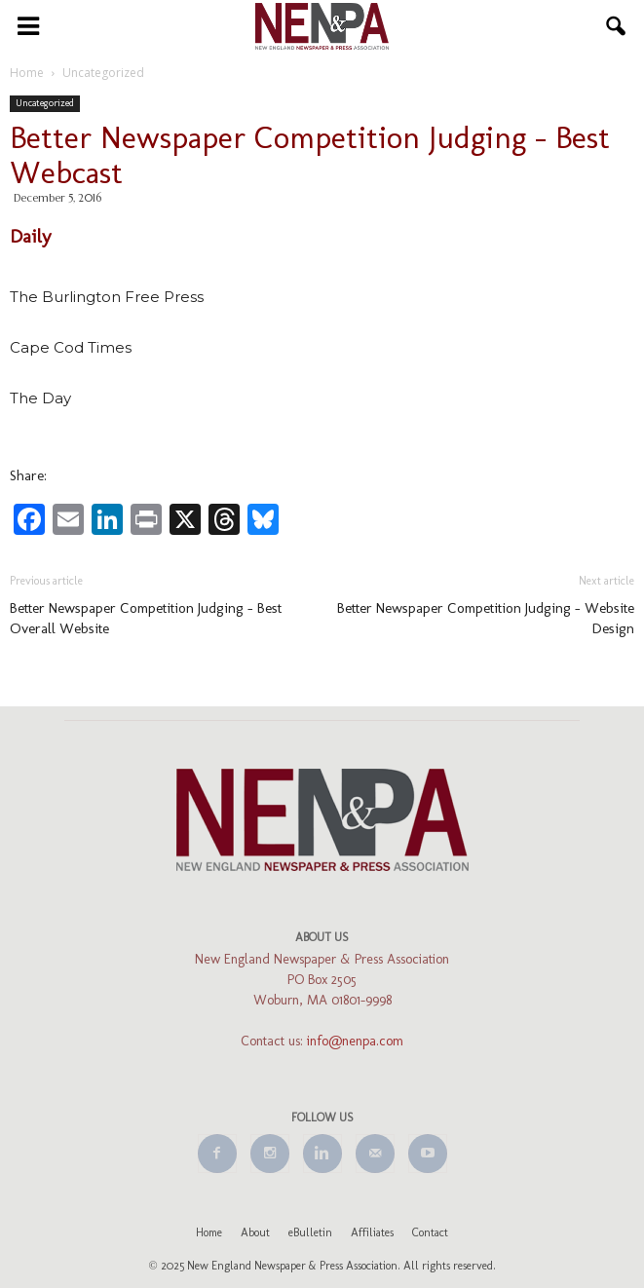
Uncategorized (45, 103)
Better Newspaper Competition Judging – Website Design (485, 618)
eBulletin (310, 1232)
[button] (616, 26)
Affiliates (372, 1232)
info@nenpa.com (355, 1041)
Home (209, 1232)
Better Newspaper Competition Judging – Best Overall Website (146, 618)
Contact (430, 1232)
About (255, 1232)
